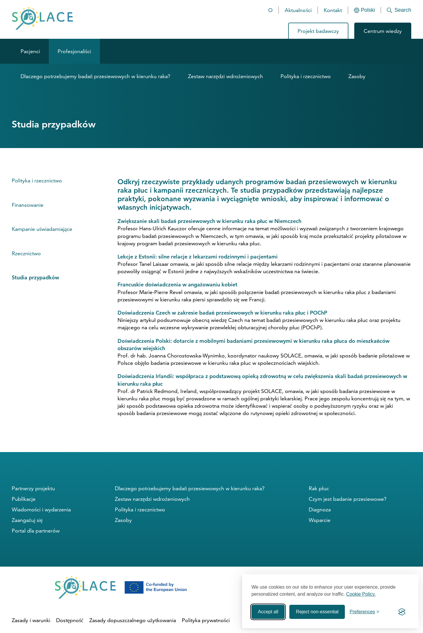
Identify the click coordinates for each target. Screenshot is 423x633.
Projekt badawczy (318, 31)
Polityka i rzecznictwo (306, 76)
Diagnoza (320, 509)
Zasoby (356, 76)
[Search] (396, 10)
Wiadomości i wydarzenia (41, 509)
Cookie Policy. (361, 594)
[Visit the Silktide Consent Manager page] (402, 612)
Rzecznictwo (26, 253)
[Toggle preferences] (364, 612)
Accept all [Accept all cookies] (268, 611)
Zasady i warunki (31, 620)
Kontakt (333, 10)
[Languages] (364, 10)
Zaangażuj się (27, 520)
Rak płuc (319, 488)
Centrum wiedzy (383, 31)
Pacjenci (30, 51)
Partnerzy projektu (33, 488)
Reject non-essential (317, 611)
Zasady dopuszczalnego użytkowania (132, 620)
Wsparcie (319, 520)
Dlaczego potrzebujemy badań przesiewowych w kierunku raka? (95, 76)
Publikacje (24, 499)
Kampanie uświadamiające (42, 229)
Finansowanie (27, 205)
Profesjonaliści (74, 51)
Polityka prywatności (206, 620)
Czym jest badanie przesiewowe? (348, 499)
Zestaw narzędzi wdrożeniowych (225, 76)
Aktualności (298, 10)
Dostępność (69, 620)
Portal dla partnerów (36, 530)
